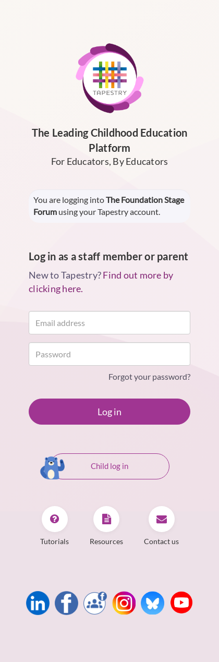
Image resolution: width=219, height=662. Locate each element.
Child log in (89, 466)
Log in (109, 411)
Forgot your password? (149, 376)
